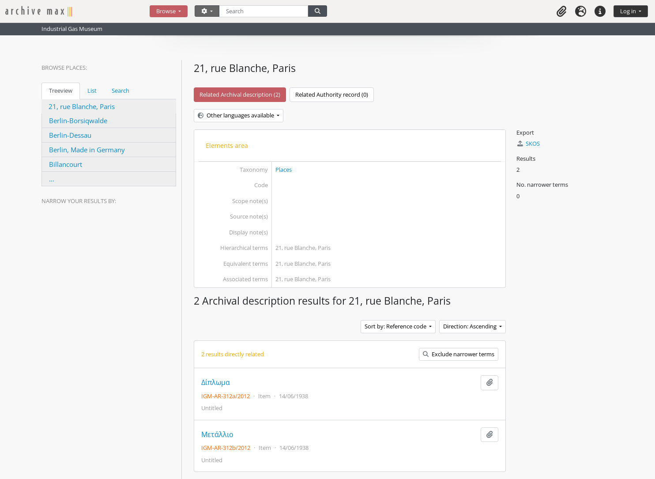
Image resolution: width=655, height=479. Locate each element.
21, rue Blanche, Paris (82, 106)
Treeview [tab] (60, 90)
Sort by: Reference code (396, 326)
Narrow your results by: (78, 201)
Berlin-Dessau (70, 135)
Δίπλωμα (215, 382)
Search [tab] (120, 90)
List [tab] (92, 90)
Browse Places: (64, 68)
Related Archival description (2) (240, 94)
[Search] (264, 11)
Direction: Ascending (470, 326)
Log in (628, 11)
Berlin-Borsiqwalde (78, 120)
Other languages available (236, 115)
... (51, 178)
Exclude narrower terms (458, 354)
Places (283, 169)
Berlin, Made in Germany (87, 149)
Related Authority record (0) (331, 94)
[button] (561, 11)
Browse (166, 11)
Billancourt (65, 164)
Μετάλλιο (217, 434)
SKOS (527, 143)
